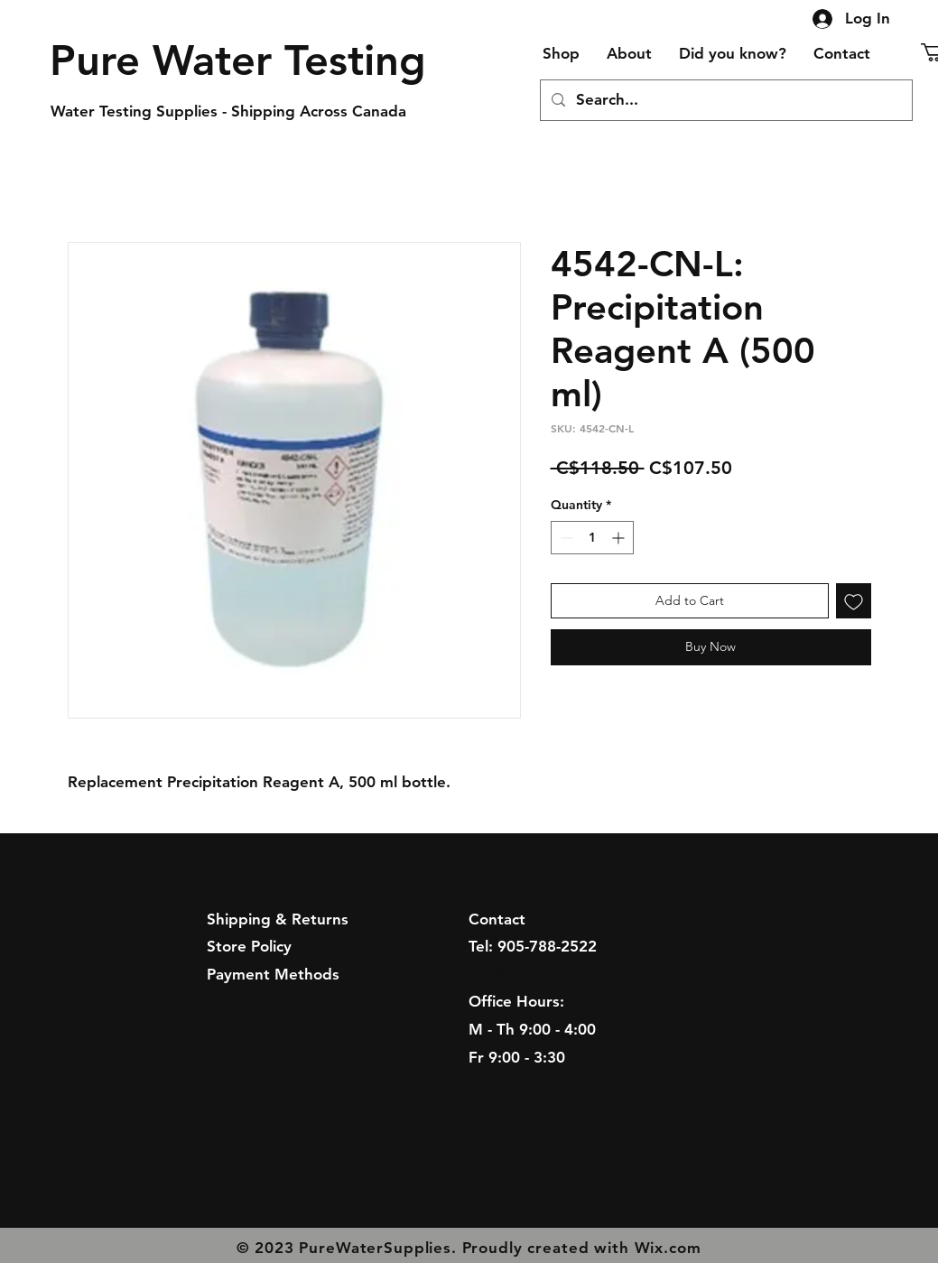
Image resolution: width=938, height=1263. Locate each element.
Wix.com (668, 1248)
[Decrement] (564, 537)
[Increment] (619, 537)
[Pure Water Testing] (238, 60)
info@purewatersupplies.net (571, 974)
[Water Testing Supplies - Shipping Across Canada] (237, 112)
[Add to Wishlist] (853, 600)
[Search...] (725, 100)
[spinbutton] (592, 537)
